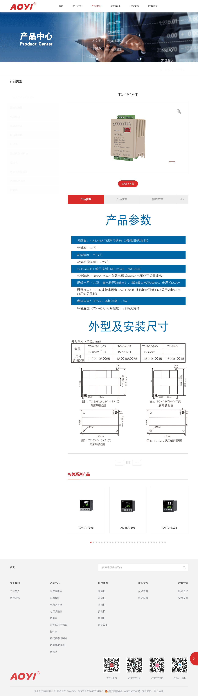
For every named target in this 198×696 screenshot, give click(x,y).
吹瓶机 (101, 604)
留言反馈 (183, 598)
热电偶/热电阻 (20, 181)
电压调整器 (19, 135)
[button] (172, 161)
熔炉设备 (103, 625)
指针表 (16, 162)
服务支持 (134, 6)
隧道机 (101, 591)
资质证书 (15, 598)
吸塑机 (101, 598)
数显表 (16, 144)
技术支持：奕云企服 (153, 691)
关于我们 (77, 6)
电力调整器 (19, 126)
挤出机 (101, 611)
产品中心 (96, 6)
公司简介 (15, 591)
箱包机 (101, 618)
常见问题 (143, 598)
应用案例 (115, 6)
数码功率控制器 (21, 171)
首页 (61, 6)
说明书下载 (128, 183)
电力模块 (18, 116)
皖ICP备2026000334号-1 (90, 691)
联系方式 (183, 583)
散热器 (16, 190)
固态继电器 (19, 107)
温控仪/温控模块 (22, 153)
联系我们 (153, 6)
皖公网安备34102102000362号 (122, 691)
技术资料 (143, 591)
